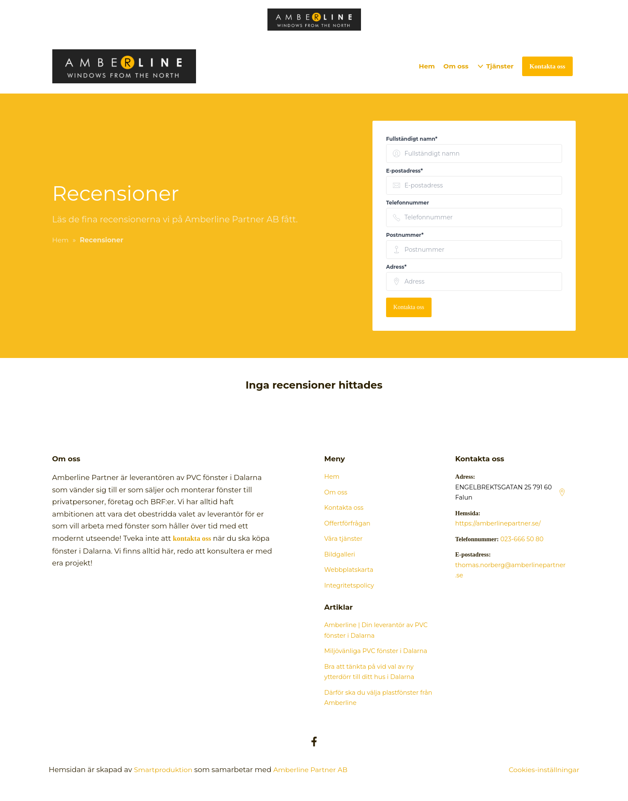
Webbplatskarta (348, 570)
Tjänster (499, 66)
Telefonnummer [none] (407, 202)
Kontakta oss (408, 307)
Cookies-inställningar (542, 769)
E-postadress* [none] (404, 171)
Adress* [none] (396, 267)
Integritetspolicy (349, 585)
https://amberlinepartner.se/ (498, 523)
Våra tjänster (343, 539)
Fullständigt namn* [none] (412, 139)
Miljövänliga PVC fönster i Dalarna (375, 651)
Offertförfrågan (347, 523)
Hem (427, 66)
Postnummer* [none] (404, 235)
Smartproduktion (165, 769)
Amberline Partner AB (316, 769)
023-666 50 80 (522, 539)
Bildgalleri (339, 554)
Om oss (456, 66)
